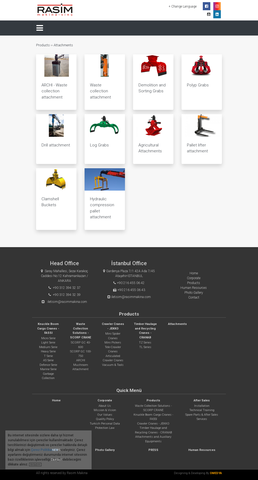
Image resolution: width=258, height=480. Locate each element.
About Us (105, 406)
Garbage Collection (48, 376)
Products (43, 45)
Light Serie (48, 342)
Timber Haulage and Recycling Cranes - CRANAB (153, 430)
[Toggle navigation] (39, 28)
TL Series (145, 347)
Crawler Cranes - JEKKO (153, 423)
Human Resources (193, 288)
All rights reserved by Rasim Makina (62, 473)
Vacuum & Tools (113, 365)
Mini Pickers (112, 342)
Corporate (193, 278)
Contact (193, 297)
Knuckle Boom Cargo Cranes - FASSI (48, 328)
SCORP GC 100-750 (80, 354)
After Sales (202, 400)
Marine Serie (48, 369)
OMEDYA (216, 473)
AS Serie (48, 360)
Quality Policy (105, 419)
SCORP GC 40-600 (80, 345)
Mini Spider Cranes (112, 336)
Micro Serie (48, 338)
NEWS (56, 450)
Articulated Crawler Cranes (113, 358)
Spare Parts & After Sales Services (201, 417)
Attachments (63, 45)
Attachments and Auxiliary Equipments (153, 439)
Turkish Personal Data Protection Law (105, 426)
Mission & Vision (105, 410)
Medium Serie (48, 347)
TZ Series (145, 342)
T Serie (48, 356)
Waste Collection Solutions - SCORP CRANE (153, 408)
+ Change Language (183, 6)
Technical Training (201, 410)
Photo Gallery (193, 293)
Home (194, 273)
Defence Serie (48, 365)
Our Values (104, 414)
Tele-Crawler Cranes (113, 349)
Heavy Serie (48, 351)
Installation (202, 406)
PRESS (153, 450)
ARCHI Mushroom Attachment (80, 365)
